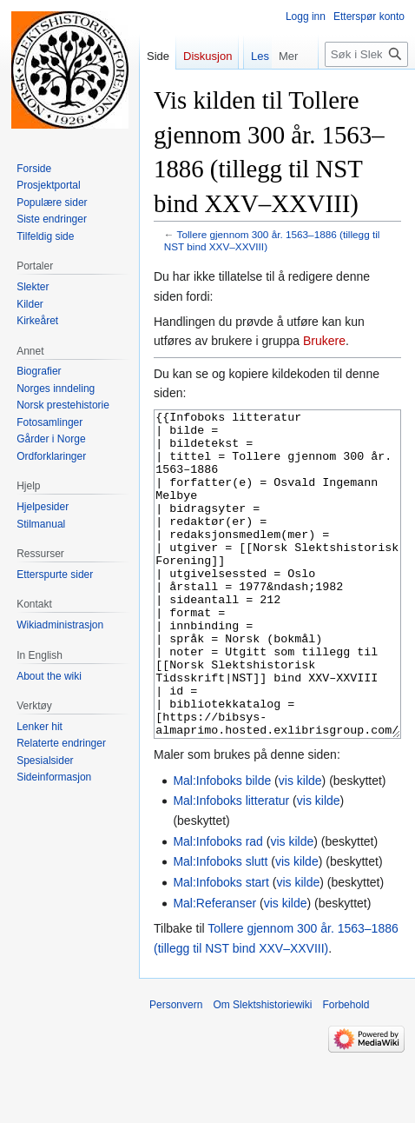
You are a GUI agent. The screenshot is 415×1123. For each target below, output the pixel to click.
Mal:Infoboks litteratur (231, 866)
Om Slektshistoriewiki (262, 1070)
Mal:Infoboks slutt (220, 927)
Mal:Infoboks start (221, 947)
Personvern (175, 1070)
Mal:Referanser (214, 968)
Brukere (324, 341)
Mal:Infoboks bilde (222, 846)
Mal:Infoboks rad (218, 907)
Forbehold (345, 1070)
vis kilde (300, 846)
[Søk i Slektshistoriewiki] (366, 89)
